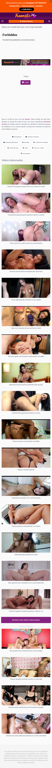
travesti (27, 119)
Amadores (16, 137)
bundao (25, 142)
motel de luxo (13, 148)
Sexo (25, 148)
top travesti (25, 154)
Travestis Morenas (10, 142)
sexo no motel (38, 148)
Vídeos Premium (26, 21)
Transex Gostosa (32, 137)
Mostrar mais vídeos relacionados (26, 620)
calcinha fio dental (40, 142)
